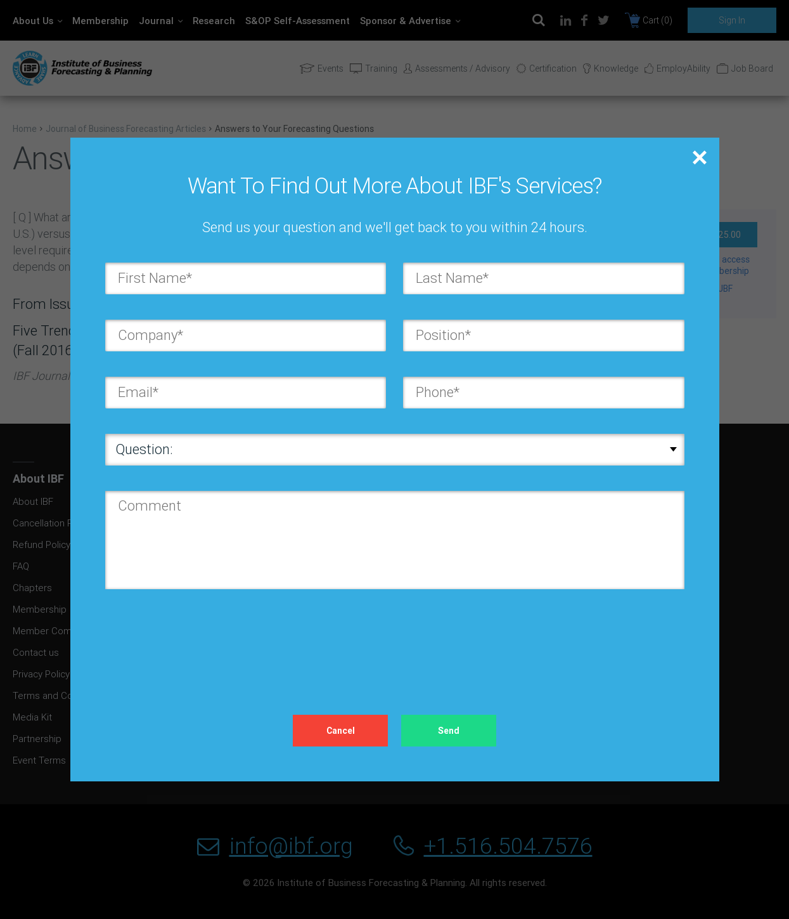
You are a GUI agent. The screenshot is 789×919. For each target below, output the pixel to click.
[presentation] (201, 639)
